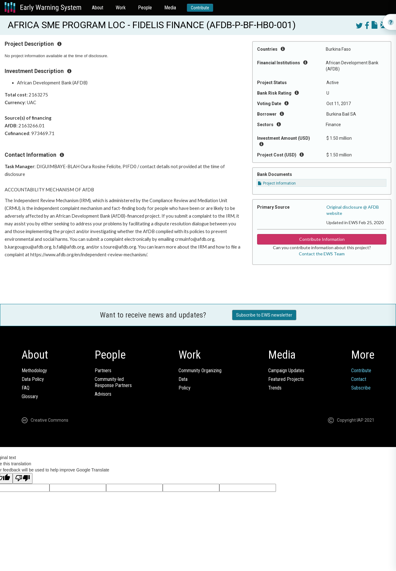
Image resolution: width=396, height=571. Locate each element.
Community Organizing (200, 370)
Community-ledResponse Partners (113, 382)
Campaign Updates (286, 370)
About (97, 8)
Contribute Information (322, 239)
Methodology (34, 370)
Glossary (30, 396)
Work (121, 8)
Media (170, 8)
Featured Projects (286, 379)
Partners (103, 370)
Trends (275, 388)
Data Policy (33, 379)
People (145, 8)
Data (183, 379)
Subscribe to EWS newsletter (264, 315)
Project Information (277, 183)
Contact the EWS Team (322, 253)
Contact (358, 379)
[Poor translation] (22, 478)
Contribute (200, 7)
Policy (185, 388)
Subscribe (361, 388)
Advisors (103, 394)
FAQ (25, 388)
